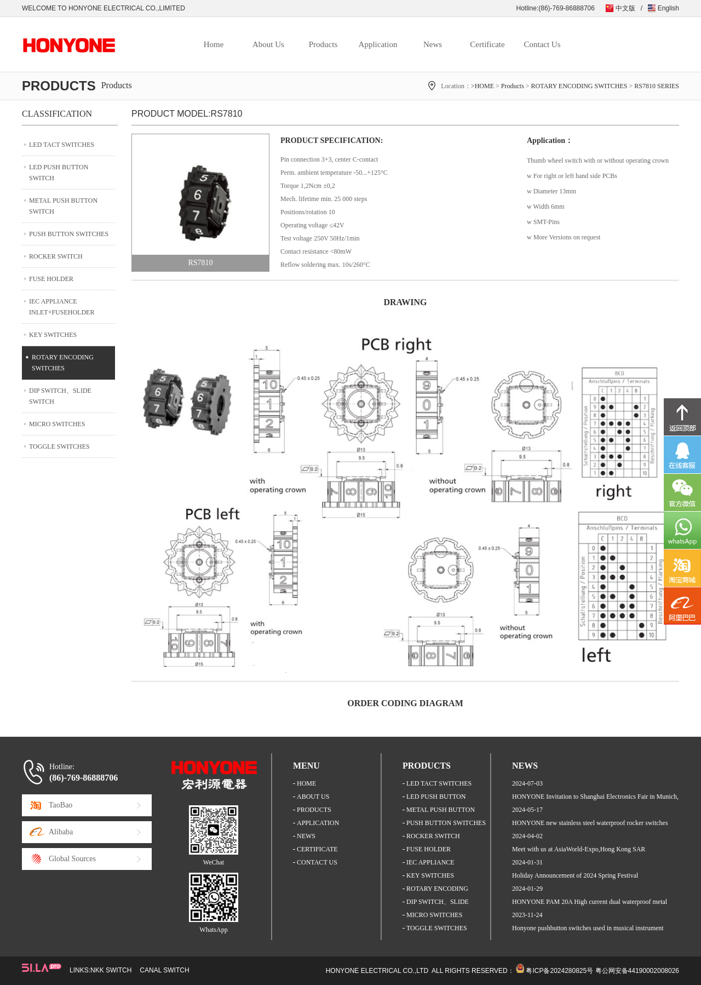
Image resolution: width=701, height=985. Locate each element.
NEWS (306, 836)
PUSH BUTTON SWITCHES (68, 234)
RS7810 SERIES (656, 86)
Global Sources (72, 859)
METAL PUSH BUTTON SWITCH (63, 206)
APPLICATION (318, 823)
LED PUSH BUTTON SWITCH (58, 172)
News (432, 44)
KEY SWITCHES (53, 335)
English (668, 8)
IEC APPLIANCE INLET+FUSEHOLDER (61, 306)
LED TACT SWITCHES (61, 144)
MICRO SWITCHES (57, 424)
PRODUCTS (314, 810)
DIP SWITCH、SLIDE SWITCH (60, 396)
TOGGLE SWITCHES (59, 446)
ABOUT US (313, 796)
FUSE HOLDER (51, 279)
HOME (306, 783)
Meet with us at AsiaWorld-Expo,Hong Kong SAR (578, 849)
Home (214, 44)
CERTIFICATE (317, 849)
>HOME (482, 86)
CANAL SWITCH (164, 970)
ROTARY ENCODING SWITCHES (579, 86)
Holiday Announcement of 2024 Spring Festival (575, 875)
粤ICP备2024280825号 (559, 971)
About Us (268, 44)
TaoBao (60, 805)
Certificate (487, 44)
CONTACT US (317, 862)
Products (323, 44)
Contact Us (542, 44)
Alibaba (61, 832)
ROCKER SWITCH (56, 256)
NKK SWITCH (110, 970)
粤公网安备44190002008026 (637, 971)
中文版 (625, 8)
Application (378, 44)
